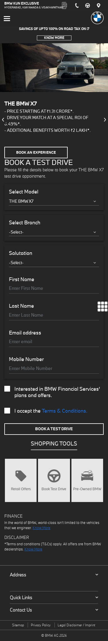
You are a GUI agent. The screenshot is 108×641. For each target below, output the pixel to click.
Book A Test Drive (54, 428)
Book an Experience (36, 152)
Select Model (23, 192)
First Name (21, 279)
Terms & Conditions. (65, 410)
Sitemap (18, 625)
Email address (25, 333)
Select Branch (24, 222)
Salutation (20, 253)
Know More (54, 37)
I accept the (46, 411)
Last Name (21, 306)
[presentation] (3, 119)
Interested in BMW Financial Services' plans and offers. (52, 392)
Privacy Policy (41, 625)
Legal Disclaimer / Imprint (76, 625)
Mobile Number (26, 359)
